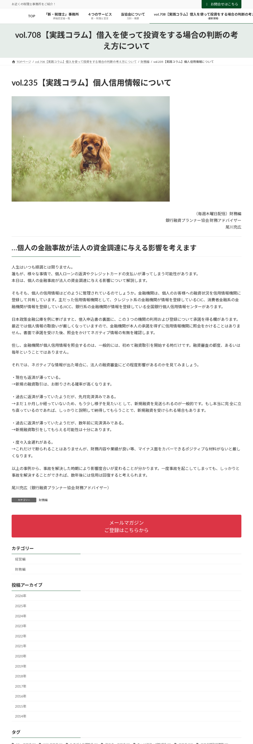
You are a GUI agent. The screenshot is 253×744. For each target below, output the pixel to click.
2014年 (20, 716)
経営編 (20, 559)
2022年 (20, 636)
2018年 (20, 676)
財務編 (43, 500)
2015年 (20, 706)
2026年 (20, 596)
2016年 (20, 696)
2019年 (20, 666)
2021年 (20, 646)
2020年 (20, 656)
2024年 (20, 616)
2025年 (20, 606)
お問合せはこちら (221, 4)
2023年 (20, 626)
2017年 (20, 686)
